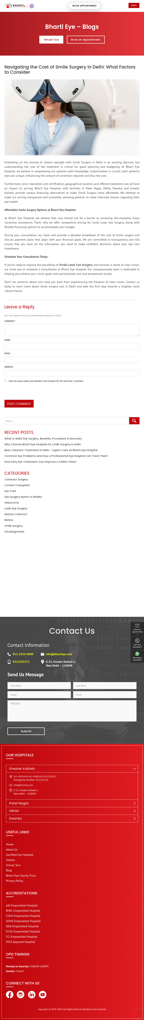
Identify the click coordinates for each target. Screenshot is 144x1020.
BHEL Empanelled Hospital (23, 911)
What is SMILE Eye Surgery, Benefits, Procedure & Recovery (43, 438)
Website (8, 366)
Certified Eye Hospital (19, 855)
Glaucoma (11, 502)
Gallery (10, 860)
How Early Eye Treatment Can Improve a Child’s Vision (40, 462)
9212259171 (21, 662)
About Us (12, 849)
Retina (8, 520)
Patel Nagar (19, 803)
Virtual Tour (50, 39)
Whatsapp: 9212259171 (137, 656)
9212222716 (42, 779)
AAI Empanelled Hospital (22, 905)
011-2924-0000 (23, 654)
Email (8, 353)
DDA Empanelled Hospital (22, 926)
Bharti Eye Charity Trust (21, 875)
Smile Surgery (13, 526)
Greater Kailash (22, 768)
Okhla (14, 811)
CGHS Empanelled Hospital (23, 916)
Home (10, 844)
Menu (134, 5)
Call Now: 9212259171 (137, 643)
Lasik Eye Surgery (15, 508)
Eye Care (10, 491)
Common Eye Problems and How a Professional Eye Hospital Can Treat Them (56, 456)
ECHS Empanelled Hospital (23, 931)
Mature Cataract (15, 514)
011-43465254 (36, 776)
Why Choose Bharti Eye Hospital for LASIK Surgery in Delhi (42, 444)
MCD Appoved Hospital (20, 942)
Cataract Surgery (16, 479)
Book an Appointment (86, 39)
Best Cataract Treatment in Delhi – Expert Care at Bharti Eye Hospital (51, 450)
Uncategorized (14, 531)
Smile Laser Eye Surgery (81, 265)
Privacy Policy (14, 881)
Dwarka (15, 818)
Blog (9, 870)
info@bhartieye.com (59, 654)
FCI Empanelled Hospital (21, 937)
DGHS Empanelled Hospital (23, 921)
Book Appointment (83, 6)
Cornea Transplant (17, 485)
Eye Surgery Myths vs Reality (23, 497)
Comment (10, 321)
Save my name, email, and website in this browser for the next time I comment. (46, 380)
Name (8, 339)
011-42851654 (21, 776)
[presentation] (27, 392)
